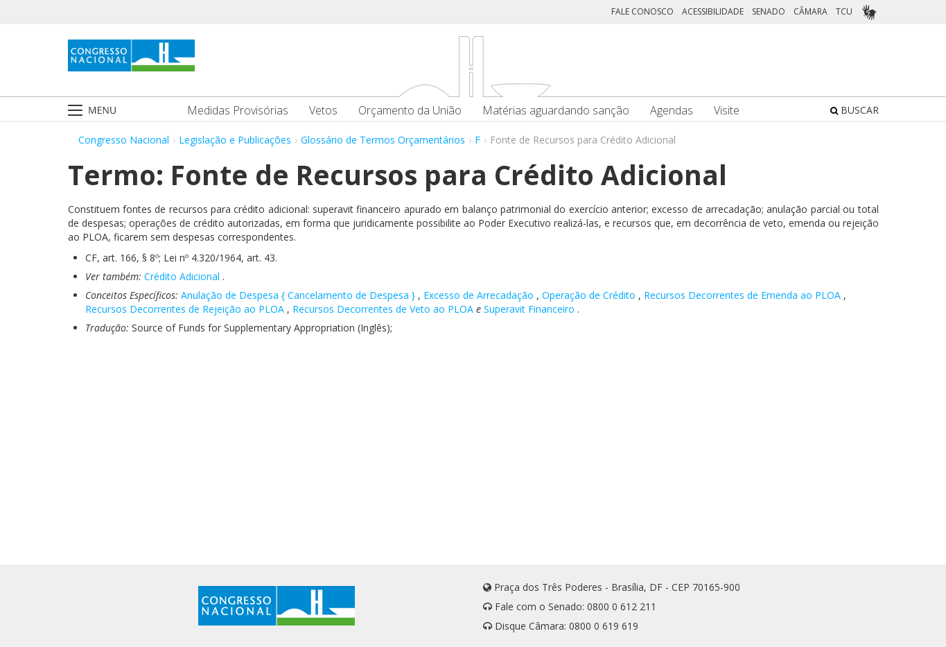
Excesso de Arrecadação (478, 295)
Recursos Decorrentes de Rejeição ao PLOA (184, 309)
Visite (726, 110)
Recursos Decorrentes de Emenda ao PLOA (742, 295)
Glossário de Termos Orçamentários (383, 139)
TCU (844, 11)
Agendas (671, 110)
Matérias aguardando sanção (555, 110)
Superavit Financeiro (529, 309)
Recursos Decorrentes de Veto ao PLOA (382, 309)
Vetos (323, 110)
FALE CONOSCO (642, 11)
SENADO (768, 11)
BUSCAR (854, 110)
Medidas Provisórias (237, 110)
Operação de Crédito (589, 295)
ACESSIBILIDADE (713, 11)
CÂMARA (810, 11)
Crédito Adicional (182, 276)
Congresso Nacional (123, 139)
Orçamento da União (410, 110)
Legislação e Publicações (235, 139)
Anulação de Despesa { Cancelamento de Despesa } (298, 295)
